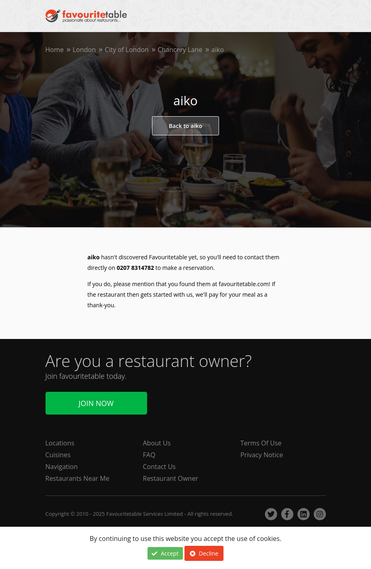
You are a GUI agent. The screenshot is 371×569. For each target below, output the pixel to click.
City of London (127, 49)
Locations (60, 443)
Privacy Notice (262, 454)
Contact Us (159, 466)
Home (55, 49)
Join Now (95, 403)
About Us (157, 443)
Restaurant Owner (170, 478)
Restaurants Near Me (78, 478)
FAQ (149, 454)
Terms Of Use (261, 443)
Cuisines (58, 454)
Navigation (62, 466)
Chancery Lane (180, 49)
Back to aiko (185, 126)
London (84, 49)
